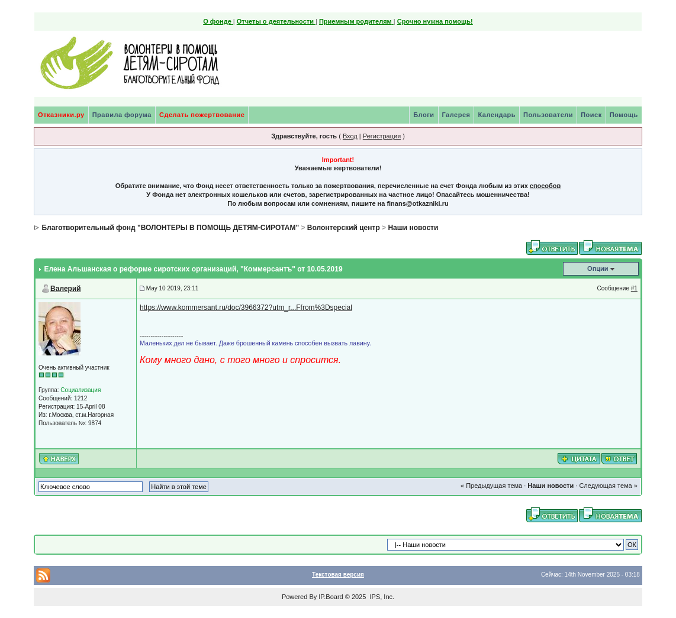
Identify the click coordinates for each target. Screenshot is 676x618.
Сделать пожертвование (201, 114)
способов (545, 185)
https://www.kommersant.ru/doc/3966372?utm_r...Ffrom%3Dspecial (246, 307)
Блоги (423, 114)
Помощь (624, 114)
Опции (598, 268)
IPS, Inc (380, 596)
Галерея (456, 114)
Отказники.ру (61, 114)
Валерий (65, 288)
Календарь (497, 114)
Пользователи (548, 114)
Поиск (591, 114)
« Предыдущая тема (491, 485)
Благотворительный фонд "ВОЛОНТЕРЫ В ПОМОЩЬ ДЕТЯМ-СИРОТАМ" (170, 228)
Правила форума (122, 114)
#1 (634, 288)
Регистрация (382, 136)
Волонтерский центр (343, 228)
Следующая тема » (608, 485)
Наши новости (413, 228)
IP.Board (330, 596)
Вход (350, 136)
